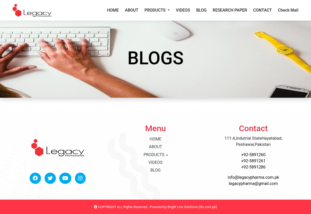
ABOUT (131, 10)
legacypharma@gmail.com (253, 183)
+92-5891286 (253, 167)
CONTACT (262, 10)
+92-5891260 (253, 154)
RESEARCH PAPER (230, 10)
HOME (113, 10)
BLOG (201, 10)
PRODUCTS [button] (155, 10)
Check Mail (288, 10)
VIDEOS (183, 10)
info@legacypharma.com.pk (253, 177)
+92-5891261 (253, 160)
